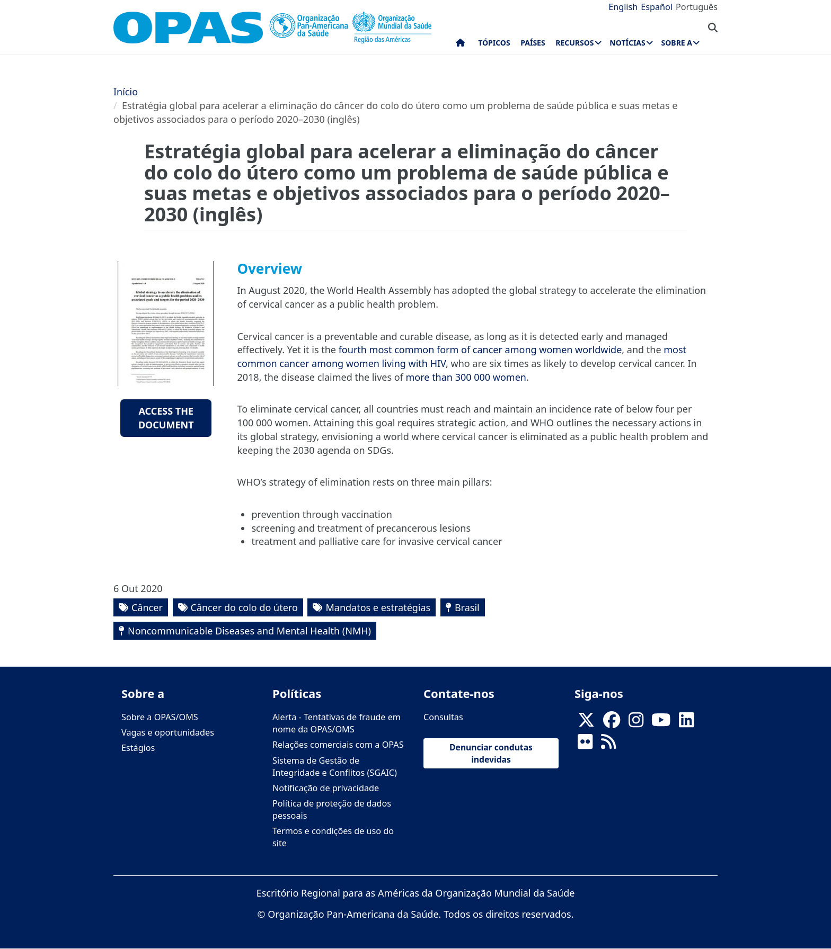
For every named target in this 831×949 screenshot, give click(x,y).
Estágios (138, 748)
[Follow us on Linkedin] (686, 723)
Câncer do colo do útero (244, 607)
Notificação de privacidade (325, 788)
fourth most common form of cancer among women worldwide (480, 349)
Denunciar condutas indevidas (491, 753)
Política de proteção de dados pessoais (331, 809)
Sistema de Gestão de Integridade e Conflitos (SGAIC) (334, 766)
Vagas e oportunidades (167, 732)
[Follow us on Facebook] (611, 723)
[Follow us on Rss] (608, 745)
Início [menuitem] (460, 45)
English (623, 7)
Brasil (467, 607)
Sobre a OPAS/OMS (159, 717)
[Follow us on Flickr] (585, 745)
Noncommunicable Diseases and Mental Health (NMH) (249, 630)
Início (125, 91)
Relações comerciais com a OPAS (338, 744)
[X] (586, 723)
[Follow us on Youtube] (660, 723)
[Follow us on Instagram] (636, 723)
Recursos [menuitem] (574, 43)
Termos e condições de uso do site (333, 837)
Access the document (166, 418)
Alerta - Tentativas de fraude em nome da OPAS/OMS (336, 723)
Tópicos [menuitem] (494, 43)
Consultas (443, 717)
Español (657, 7)
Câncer (147, 607)
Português (697, 7)
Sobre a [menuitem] (676, 43)
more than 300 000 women (466, 377)
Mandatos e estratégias (377, 607)
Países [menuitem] (532, 43)
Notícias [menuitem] (627, 43)
